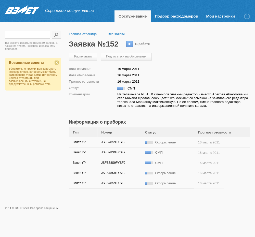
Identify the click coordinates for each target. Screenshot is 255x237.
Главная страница (83, 34)
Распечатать (83, 56)
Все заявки (116, 34)
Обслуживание (133, 16)
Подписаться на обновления (126, 56)
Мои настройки (220, 16)
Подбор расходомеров (176, 16)
